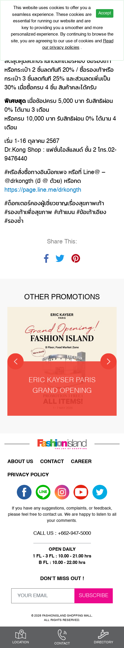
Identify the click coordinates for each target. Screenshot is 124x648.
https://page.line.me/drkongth (42, 190)
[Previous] (15, 361)
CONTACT (52, 461)
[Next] (108, 361)
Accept (104, 13)
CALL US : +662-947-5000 (62, 533)
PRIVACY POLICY (28, 474)
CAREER (81, 461)
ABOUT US (20, 461)
